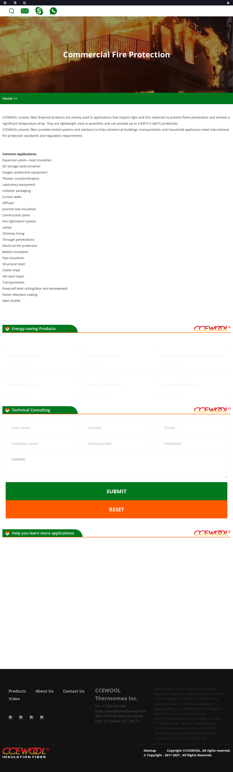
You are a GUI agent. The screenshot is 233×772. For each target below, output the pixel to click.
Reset (116, 509)
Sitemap (150, 750)
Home (7, 98)
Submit (116, 491)
